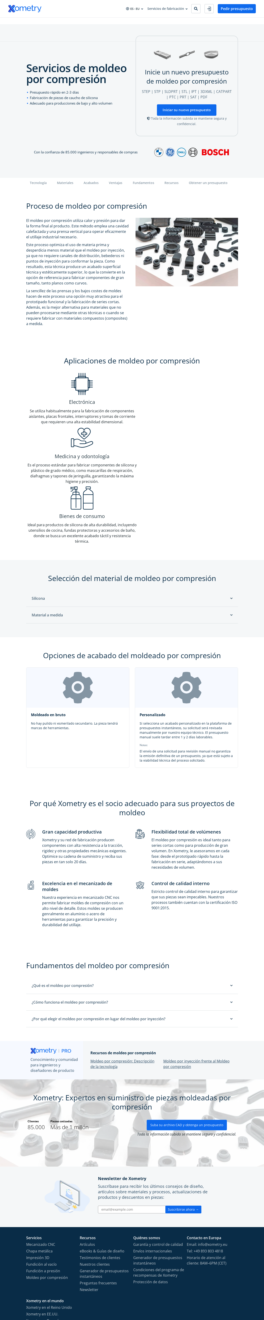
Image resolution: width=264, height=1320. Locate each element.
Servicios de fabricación (26, 22)
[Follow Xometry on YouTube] (212, 1294)
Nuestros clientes (95, 1175)
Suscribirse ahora (183, 1121)
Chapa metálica (39, 1162)
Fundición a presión (43, 1182)
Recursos (116, 22)
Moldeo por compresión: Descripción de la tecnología (122, 965)
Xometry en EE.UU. (42, 1225)
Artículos (87, 1155)
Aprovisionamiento (88, 22)
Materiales (65, 186)
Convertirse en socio (176, 22)
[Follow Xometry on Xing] (227, 1294)
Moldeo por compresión (47, 1188)
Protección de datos (150, 1193)
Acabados (91, 186)
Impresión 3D (37, 1169)
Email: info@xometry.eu (207, 1155)
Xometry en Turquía (43, 1232)
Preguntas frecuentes (98, 1194)
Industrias (59, 22)
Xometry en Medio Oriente (49, 1251)
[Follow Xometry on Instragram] (204, 1294)
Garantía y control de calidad (158, 1155)
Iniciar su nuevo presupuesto (187, 113)
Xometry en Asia (40, 1238)
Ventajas (115, 186)
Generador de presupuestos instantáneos (104, 1185)
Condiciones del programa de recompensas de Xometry (158, 1184)
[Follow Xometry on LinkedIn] (220, 1294)
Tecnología (38, 186)
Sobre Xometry (141, 22)
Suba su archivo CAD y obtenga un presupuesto (186, 1036)
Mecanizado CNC (40, 1155)
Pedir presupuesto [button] (237, 8)
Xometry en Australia (44, 1245)
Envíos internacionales (152, 1162)
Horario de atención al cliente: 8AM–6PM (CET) (206, 1172)
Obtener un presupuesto (208, 186)
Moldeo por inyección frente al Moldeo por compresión (196, 965)
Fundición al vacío (41, 1175)
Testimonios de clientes (100, 1169)
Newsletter (89, 1201)
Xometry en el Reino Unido (49, 1218)
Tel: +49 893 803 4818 (205, 1162)
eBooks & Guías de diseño (102, 1162)
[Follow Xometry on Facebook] (196, 1294)
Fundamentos (143, 186)
